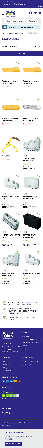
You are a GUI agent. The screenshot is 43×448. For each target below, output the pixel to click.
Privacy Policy (7, 368)
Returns (25, 346)
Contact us (6, 364)
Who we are (6, 361)
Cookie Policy (7, 371)
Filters (21, 53)
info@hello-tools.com (19, 4)
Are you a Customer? (30, 361)
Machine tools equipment (17, 33)
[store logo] (10, 14)
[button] (17, 63)
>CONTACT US (14, 444)
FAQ (24, 349)
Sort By (4, 46)
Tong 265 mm (7, 156)
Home (4, 33)
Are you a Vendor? (29, 364)
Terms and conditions (30, 343)
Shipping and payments (31, 339)
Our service (26, 336)
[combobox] (21, 21)
